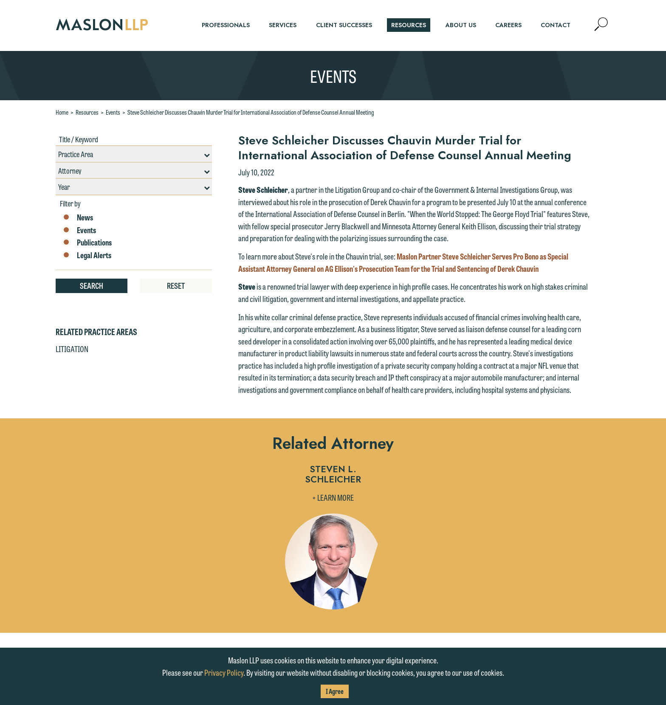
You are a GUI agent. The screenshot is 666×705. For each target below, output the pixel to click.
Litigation (72, 349)
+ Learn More (333, 497)
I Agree (335, 691)
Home (62, 112)
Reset (176, 285)
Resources (87, 112)
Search (91, 285)
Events (113, 112)
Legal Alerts (86, 255)
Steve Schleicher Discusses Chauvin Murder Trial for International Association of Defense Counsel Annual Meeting (250, 112)
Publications (87, 242)
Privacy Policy (223, 672)
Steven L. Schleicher (333, 475)
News (77, 217)
